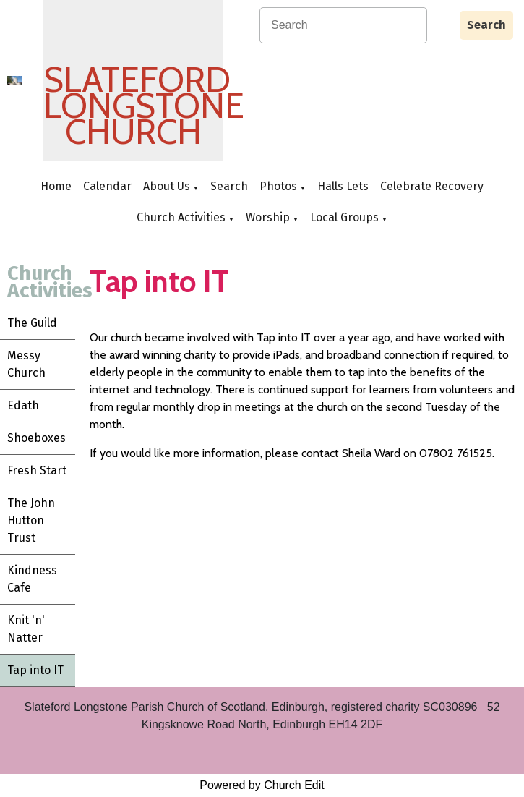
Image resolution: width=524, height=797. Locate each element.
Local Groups (344, 217)
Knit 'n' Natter (26, 628)
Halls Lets (343, 186)
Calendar (107, 186)
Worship (268, 217)
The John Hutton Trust (31, 520)
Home (56, 186)
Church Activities (181, 217)
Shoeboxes (36, 438)
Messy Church (26, 364)
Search (486, 25)
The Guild (32, 323)
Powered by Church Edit (262, 785)
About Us (166, 186)
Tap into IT (35, 670)
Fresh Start (36, 470)
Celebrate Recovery (432, 186)
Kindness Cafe (32, 578)
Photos (278, 186)
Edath (23, 405)
